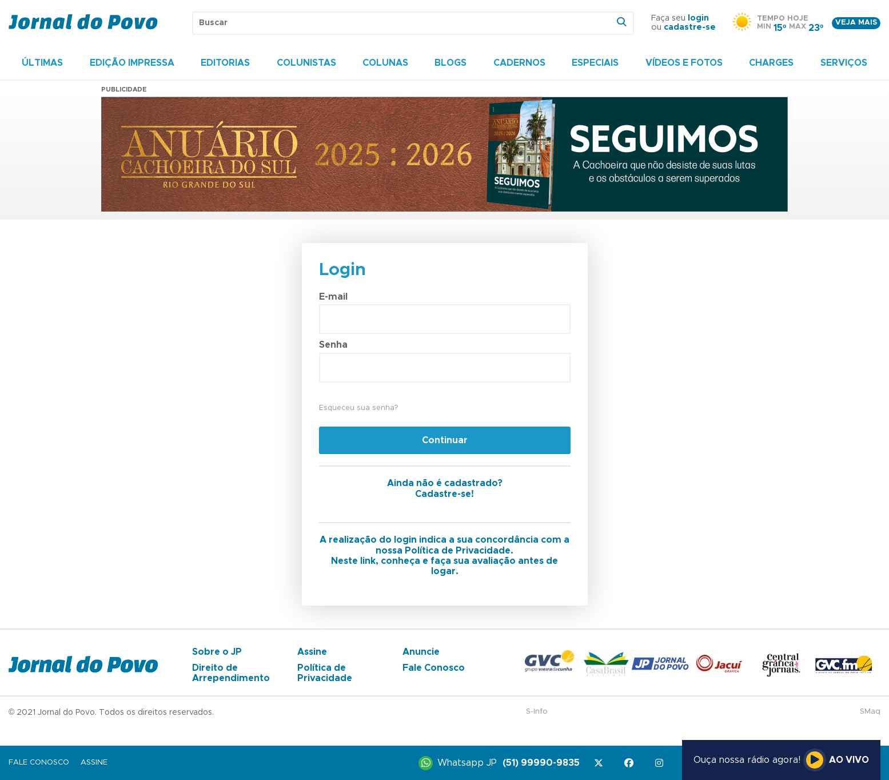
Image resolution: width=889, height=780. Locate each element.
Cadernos (519, 62)
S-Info (537, 711)
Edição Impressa (132, 62)
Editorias (225, 62)
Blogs (450, 62)
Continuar (445, 440)
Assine (312, 651)
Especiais (595, 62)
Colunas (385, 62)
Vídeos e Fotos (684, 62)
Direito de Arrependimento (231, 673)
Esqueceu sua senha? (358, 408)
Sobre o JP (217, 651)
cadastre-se (690, 27)
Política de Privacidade (324, 673)
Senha (333, 344)
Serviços (843, 62)
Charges (771, 62)
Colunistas (306, 62)
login (698, 18)
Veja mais (856, 22)
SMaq (870, 711)
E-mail (333, 296)
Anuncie (421, 651)
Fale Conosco (433, 667)
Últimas (42, 62)
